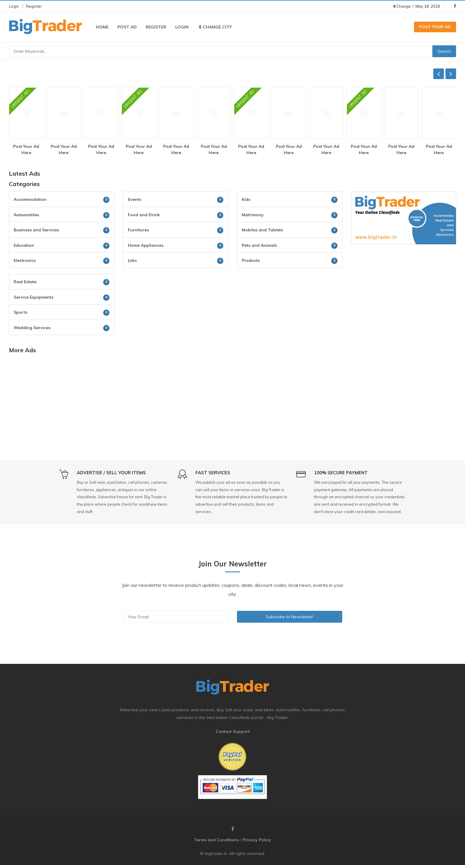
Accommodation (30, 199)
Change (402, 6)
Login (14, 6)
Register (34, 6)
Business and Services (36, 230)
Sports (20, 312)
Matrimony (253, 214)
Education (24, 245)
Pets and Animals (259, 245)
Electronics (25, 260)
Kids (246, 199)
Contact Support (233, 731)
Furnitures (138, 230)
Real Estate (25, 281)
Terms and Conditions (216, 839)
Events (134, 199)
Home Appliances (145, 245)
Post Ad (127, 27)
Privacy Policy (257, 839)
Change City (215, 27)
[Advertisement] (403, 291)
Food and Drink (144, 214)
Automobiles (26, 214)
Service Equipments (33, 297)
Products (251, 260)
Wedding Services (32, 327)
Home (102, 27)
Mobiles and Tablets (262, 230)
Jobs (132, 260)
